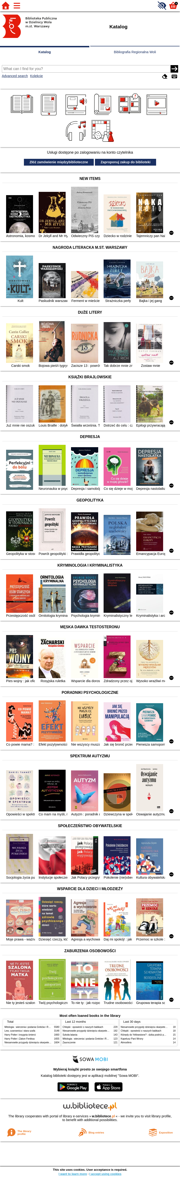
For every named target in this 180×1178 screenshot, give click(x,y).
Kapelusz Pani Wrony (132, 1038)
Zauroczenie (69, 1042)
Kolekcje (36, 76)
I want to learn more (73, 1174)
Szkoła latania (70, 1034)
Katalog (44, 52)
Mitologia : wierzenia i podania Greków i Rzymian (30, 1027)
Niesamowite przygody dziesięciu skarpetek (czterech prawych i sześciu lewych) (46, 1042)
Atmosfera (126, 1042)
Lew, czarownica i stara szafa (19, 1030)
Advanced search (15, 76)
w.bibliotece (103, 1116)
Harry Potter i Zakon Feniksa (19, 1038)
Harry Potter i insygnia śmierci (20, 1034)
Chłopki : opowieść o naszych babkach (83, 1027)
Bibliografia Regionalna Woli (135, 52)
